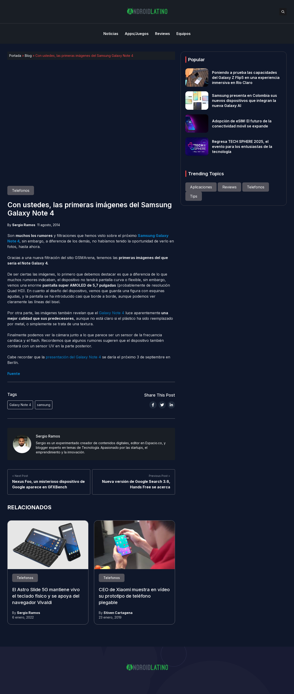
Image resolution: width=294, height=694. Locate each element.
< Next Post (20, 476)
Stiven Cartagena (118, 613)
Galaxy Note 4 (111, 313)
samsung (43, 405)
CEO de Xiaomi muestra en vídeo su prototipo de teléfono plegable (134, 596)
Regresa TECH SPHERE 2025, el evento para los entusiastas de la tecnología (242, 146)
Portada (15, 56)
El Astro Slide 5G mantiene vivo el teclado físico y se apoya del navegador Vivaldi (46, 596)
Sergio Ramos (23, 225)
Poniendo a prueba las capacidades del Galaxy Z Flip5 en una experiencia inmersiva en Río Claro (246, 77)
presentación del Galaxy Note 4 (73, 357)
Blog (28, 56)
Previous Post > (159, 476)
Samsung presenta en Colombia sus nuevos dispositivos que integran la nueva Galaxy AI (244, 100)
